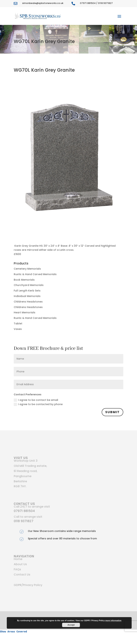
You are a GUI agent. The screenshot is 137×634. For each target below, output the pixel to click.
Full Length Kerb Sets (27, 290)
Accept (71, 625)
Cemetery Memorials (27, 268)
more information (113, 620)
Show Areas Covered (13, 631)
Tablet (18, 323)
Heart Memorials (24, 312)
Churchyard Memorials (29, 285)
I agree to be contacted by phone (38, 404)
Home (18, 559)
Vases (18, 329)
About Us (20, 564)
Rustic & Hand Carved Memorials (35, 274)
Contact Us (22, 574)
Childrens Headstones (28, 301)
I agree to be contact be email (36, 400)
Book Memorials (24, 280)
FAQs (17, 569)
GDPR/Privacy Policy (28, 585)
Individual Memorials (27, 296)
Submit (112, 412)
